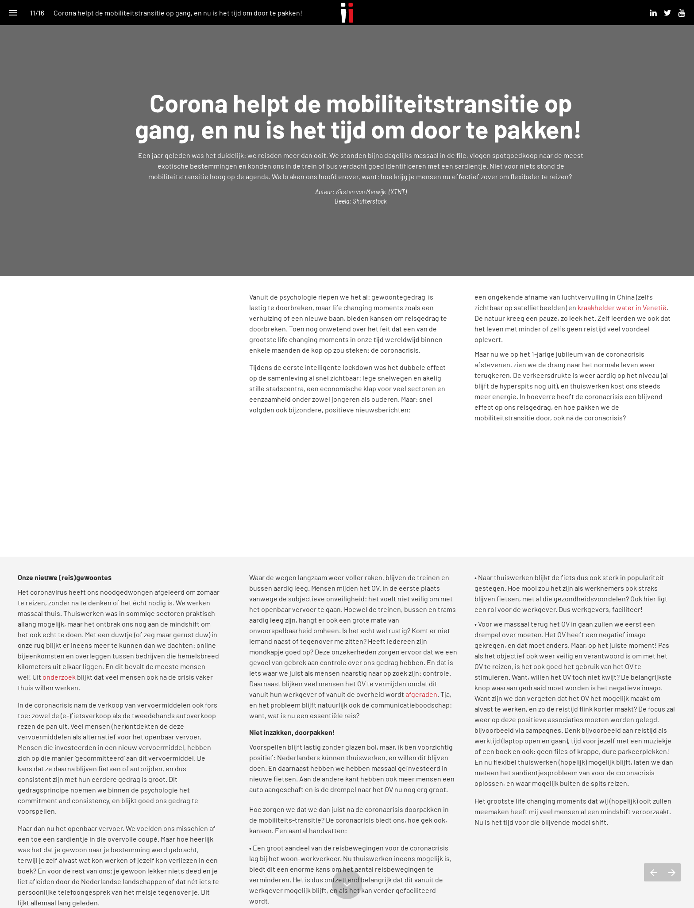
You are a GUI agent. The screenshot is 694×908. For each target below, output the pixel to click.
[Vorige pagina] (653, 872)
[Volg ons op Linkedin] (653, 13)
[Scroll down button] (347, 884)
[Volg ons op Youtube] (681, 13)
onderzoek (59, 677)
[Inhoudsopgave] (12, 12)
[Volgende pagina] (672, 872)
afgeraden (421, 694)
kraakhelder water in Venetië (622, 307)
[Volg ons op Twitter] (667, 13)
